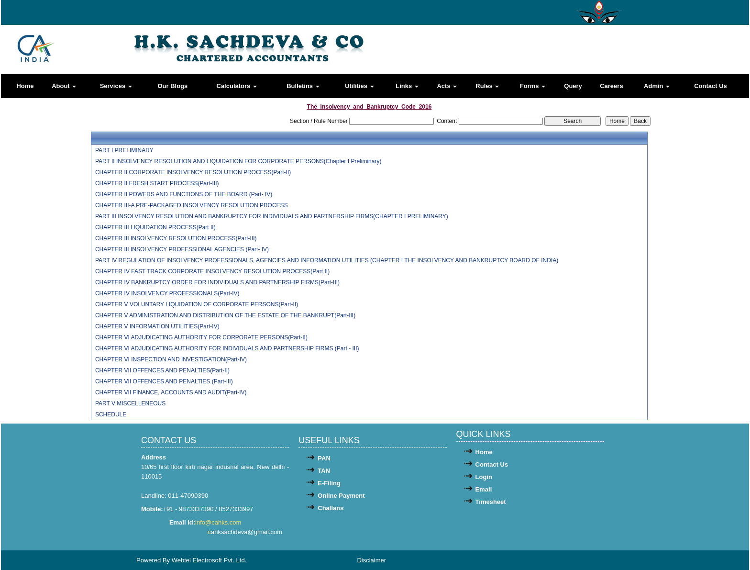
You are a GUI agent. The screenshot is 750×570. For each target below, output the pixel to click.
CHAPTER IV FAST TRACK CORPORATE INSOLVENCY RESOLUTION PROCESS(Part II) (212, 271)
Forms (532, 85)
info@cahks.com (219, 522)
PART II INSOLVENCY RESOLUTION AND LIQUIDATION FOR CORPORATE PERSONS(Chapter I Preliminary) (238, 161)
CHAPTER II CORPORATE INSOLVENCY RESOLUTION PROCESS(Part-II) (193, 172)
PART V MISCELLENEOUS (130, 403)
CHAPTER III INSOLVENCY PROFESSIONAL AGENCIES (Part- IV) (182, 249)
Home (24, 85)
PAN (324, 458)
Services (116, 85)
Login (483, 477)
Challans (330, 508)
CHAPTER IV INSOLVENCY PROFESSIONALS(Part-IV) (167, 293)
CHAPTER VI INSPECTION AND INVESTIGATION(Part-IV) (171, 359)
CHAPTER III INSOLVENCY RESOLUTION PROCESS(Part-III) (176, 238)
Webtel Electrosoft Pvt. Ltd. (209, 560)
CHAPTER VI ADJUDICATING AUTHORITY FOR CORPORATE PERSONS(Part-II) (201, 337)
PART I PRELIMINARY (124, 150)
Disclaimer (371, 560)
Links (407, 85)
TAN (324, 470)
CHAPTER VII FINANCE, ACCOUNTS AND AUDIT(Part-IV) (171, 392)
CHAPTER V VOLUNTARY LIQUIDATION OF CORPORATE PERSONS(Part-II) (196, 304)
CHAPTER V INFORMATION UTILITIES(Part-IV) (157, 326)
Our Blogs (172, 85)
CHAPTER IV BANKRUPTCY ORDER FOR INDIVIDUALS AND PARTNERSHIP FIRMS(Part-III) (217, 282)
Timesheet (490, 501)
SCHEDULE (110, 414)
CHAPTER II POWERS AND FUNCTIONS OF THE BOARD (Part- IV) (183, 194)
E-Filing (329, 483)
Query (573, 85)
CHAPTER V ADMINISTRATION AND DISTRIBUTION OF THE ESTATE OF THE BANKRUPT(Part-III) (225, 315)
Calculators (237, 85)
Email (483, 489)
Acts (447, 85)
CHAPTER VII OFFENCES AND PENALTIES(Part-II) (162, 370)
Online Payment (341, 495)
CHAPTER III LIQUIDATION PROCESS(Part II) (155, 227)
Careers (611, 85)
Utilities (359, 85)
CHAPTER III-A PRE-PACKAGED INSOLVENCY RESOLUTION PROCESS (191, 205)
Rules (487, 85)
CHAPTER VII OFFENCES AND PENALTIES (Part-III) (164, 381)
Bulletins (303, 85)
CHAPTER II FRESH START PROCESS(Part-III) (157, 183)
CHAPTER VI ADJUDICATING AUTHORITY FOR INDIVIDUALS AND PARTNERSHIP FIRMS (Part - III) (227, 348)
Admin (657, 85)
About (64, 85)
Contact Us (710, 85)
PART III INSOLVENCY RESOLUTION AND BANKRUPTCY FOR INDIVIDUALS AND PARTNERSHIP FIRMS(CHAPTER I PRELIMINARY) (271, 216)
